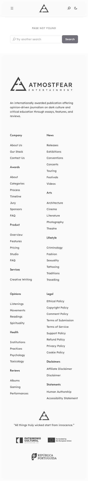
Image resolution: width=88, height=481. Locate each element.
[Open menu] (12, 8)
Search (70, 39)
